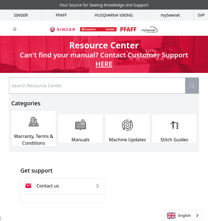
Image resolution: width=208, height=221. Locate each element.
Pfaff (61, 15)
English (179, 215)
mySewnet (170, 15)
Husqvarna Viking (114, 15)
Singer (21, 15)
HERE (104, 63)
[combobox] (183, 215)
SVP (201, 15)
